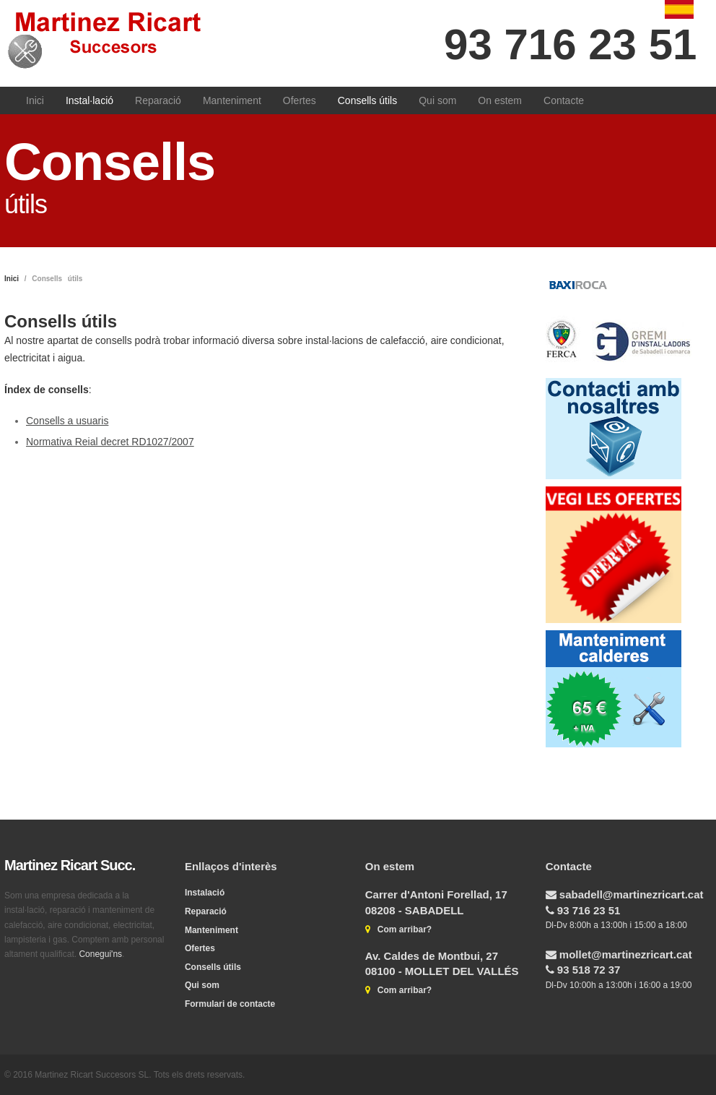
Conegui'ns (100, 954)
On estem (500, 100)
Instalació (204, 893)
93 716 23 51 (570, 44)
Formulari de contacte (230, 1004)
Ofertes (299, 100)
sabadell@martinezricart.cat (630, 894)
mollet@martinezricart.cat (624, 954)
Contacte (563, 100)
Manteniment (232, 100)
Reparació (158, 100)
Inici (35, 100)
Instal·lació (89, 100)
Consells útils (367, 100)
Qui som (437, 100)
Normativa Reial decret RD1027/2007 (110, 441)
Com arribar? (401, 929)
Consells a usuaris (67, 420)
